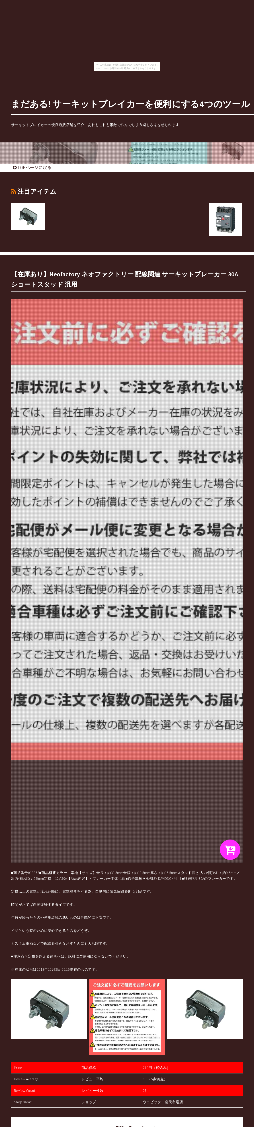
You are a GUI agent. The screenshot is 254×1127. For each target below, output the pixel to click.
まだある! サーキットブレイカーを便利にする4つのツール (130, 104)
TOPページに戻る (32, 167)
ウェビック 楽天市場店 (163, 1102)
